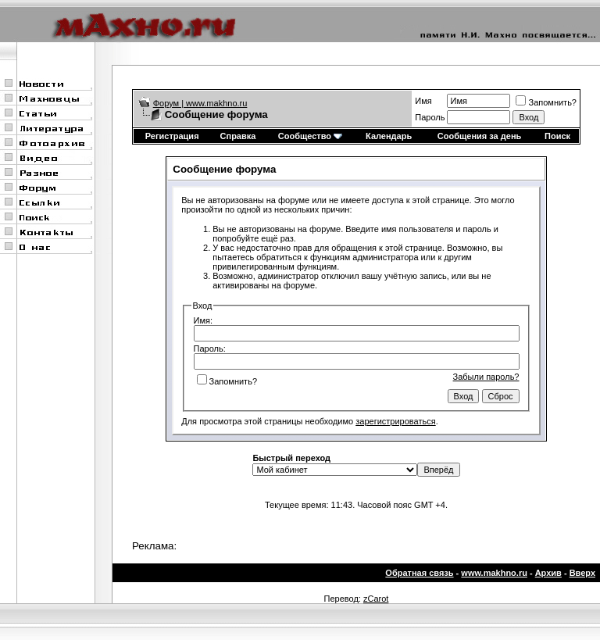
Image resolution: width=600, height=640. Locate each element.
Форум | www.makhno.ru (200, 103)
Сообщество (310, 136)
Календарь (389, 136)
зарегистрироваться (395, 421)
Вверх (582, 572)
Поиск (557, 136)
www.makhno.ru (494, 572)
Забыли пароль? (486, 376)
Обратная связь (419, 572)
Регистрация (172, 136)
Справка (238, 136)
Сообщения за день (479, 136)
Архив (548, 572)
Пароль (430, 117)
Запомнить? (546, 102)
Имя (423, 100)
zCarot (375, 598)
